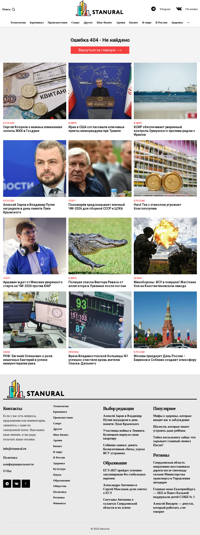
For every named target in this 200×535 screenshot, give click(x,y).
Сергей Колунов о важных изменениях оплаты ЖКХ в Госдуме (32, 129)
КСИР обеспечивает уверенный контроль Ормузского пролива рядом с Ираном (164, 130)
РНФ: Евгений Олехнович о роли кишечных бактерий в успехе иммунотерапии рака (27, 359)
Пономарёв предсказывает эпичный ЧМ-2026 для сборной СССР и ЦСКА (96, 206)
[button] (9, 9)
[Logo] (100, 8)
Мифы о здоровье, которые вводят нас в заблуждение (172, 417)
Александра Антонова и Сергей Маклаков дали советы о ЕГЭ (125, 486)
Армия (138, 278)
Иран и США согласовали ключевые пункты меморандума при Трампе (96, 129)
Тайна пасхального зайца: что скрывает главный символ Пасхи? (174, 440)
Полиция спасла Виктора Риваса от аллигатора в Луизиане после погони (97, 284)
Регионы (73, 352)
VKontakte (191, 9)
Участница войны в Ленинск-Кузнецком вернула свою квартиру (124, 433)
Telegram (165, 9)
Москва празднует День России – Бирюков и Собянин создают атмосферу (165, 357)
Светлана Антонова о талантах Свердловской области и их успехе (120, 500)
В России (8, 123)
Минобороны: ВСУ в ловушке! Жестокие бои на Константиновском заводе (165, 284)
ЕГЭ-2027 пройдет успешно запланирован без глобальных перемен (124, 472)
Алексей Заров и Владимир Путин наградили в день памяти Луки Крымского (29, 208)
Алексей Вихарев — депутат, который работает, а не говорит (173, 504)
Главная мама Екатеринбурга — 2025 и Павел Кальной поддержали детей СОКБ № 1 (174, 490)
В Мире (72, 123)
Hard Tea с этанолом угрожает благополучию (157, 206)
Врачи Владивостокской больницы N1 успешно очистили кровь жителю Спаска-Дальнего (98, 359)
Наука (6, 352)
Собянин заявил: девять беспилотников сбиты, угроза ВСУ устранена (124, 447)
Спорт (72, 201)
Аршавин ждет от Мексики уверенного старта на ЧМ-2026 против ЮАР (33, 284)
